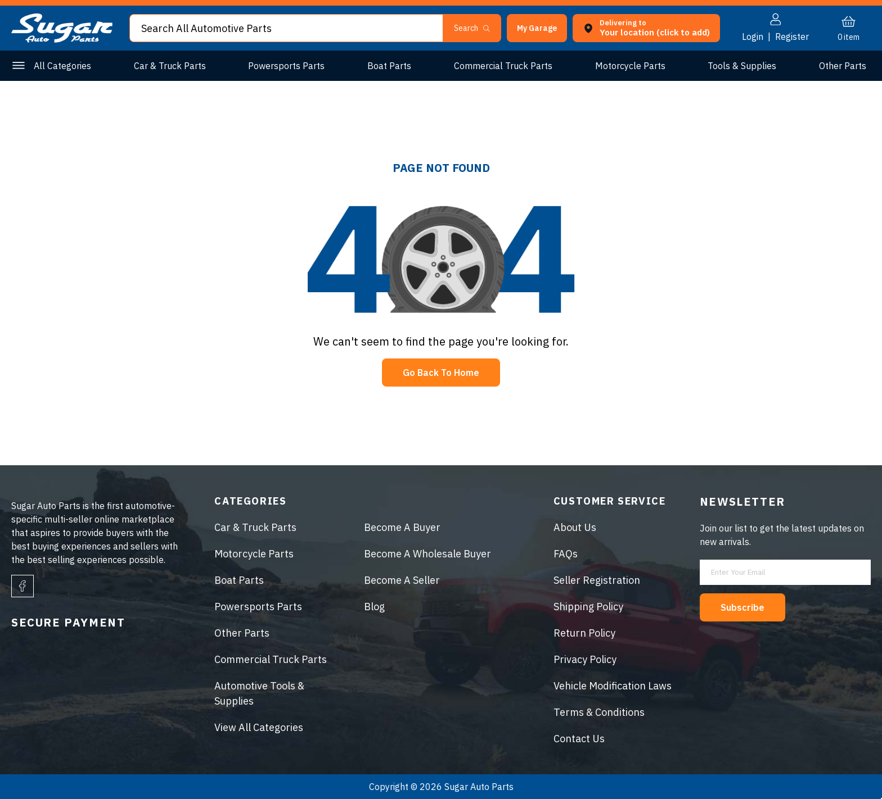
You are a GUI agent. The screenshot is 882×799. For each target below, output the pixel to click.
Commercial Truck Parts (503, 65)
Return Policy (584, 633)
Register (792, 36)
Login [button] (752, 36)
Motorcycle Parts (630, 65)
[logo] (61, 39)
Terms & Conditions (599, 712)
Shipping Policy (588, 606)
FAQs (566, 553)
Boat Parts (389, 65)
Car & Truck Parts (170, 65)
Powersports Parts (286, 65)
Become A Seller (402, 580)
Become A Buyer (402, 527)
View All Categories (258, 727)
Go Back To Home (441, 372)
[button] (537, 28)
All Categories (62, 65)
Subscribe (742, 607)
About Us (575, 527)
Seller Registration (597, 580)
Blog (374, 606)
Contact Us (579, 738)
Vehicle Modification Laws (613, 685)
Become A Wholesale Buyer (427, 553)
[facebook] (22, 586)
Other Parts (842, 65)
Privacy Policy (585, 659)
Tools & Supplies (742, 65)
